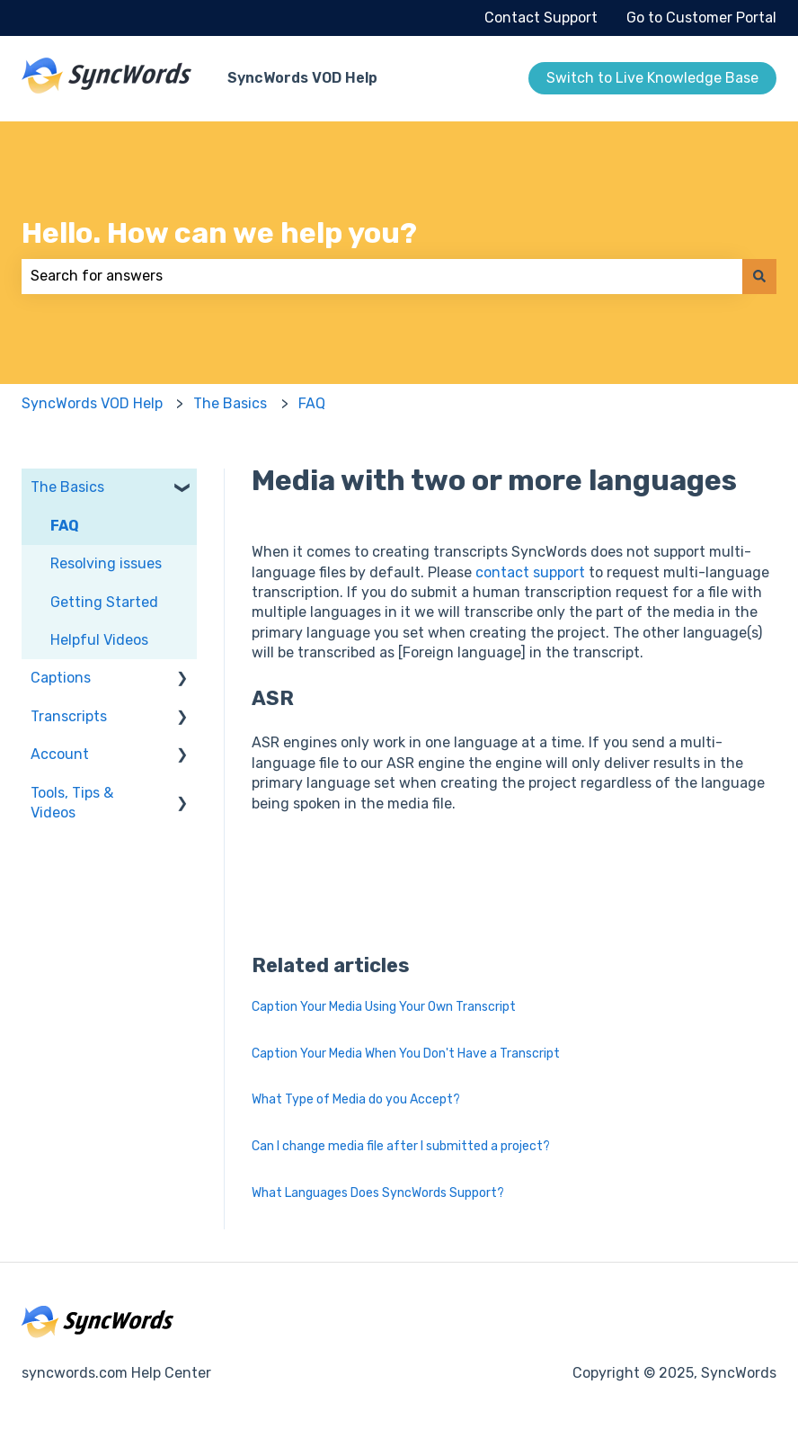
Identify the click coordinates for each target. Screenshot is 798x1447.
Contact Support (541, 17)
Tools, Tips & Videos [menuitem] (72, 802)
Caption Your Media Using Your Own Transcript (384, 1006)
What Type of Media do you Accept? (356, 1099)
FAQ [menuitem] (64, 525)
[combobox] (382, 276)
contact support (530, 572)
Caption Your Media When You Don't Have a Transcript (406, 1053)
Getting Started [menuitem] (104, 602)
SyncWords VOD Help (302, 77)
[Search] (759, 276)
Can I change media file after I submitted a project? (401, 1146)
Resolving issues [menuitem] (106, 563)
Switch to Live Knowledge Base (652, 77)
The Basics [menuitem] (67, 487)
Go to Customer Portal (701, 17)
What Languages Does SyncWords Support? (378, 1193)
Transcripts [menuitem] (69, 716)
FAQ (311, 403)
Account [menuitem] (60, 754)
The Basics (230, 403)
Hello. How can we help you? (219, 233)
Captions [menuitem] (61, 677)
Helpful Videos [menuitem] (99, 639)
